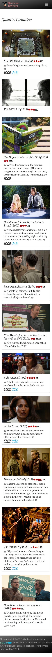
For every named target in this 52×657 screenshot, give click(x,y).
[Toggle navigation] (46, 4)
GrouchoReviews (10, 4)
